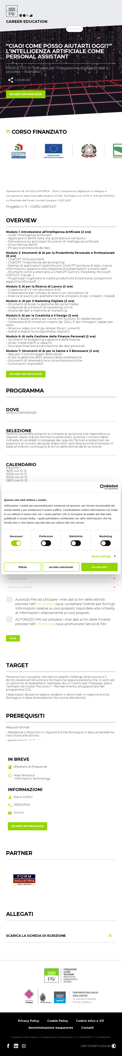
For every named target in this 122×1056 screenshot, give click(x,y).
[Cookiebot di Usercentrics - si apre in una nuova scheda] (102, 487)
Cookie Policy (57, 1021)
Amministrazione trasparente (50, 1027)
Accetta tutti (99, 566)
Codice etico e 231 (90, 1021)
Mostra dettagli (101, 556)
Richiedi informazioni (26, 94)
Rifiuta (22, 566)
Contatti (87, 1027)
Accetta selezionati (61, 566)
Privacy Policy (28, 1021)
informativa (45, 604)
